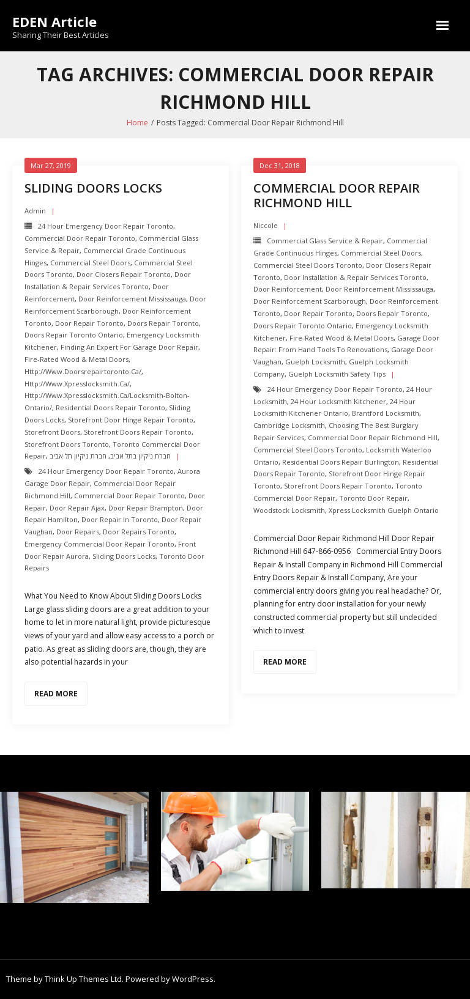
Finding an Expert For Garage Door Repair (129, 347)
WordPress (193, 978)
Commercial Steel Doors (90, 262)
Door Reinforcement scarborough (309, 301)
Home (137, 122)
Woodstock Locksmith (289, 510)
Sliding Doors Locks (93, 188)
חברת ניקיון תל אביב (78, 455)
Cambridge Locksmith (289, 425)
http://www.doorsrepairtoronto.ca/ (82, 371)
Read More (56, 693)
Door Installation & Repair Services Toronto (355, 277)
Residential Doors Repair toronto (110, 407)
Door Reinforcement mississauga (132, 298)
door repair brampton (145, 507)
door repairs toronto (138, 531)
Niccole (265, 225)
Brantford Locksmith (385, 413)
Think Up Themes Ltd (83, 978)
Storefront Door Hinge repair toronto (130, 419)
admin (35, 210)
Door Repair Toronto (89, 323)
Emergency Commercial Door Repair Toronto (99, 543)
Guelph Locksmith (315, 361)
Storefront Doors (52, 432)
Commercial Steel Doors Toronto (307, 265)
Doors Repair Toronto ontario (73, 334)
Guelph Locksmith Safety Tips (337, 373)
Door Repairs (77, 531)
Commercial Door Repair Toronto (79, 238)
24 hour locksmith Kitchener (338, 401)
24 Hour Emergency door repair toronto (105, 225)
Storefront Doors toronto (66, 444)
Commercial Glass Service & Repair (325, 240)
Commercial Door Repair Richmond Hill (336, 195)
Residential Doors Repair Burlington (340, 461)
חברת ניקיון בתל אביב (140, 455)
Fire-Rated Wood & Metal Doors (76, 359)
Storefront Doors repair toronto (138, 432)
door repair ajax (77, 507)
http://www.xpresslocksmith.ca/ (77, 383)
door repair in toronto (119, 519)
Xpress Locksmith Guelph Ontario (384, 510)
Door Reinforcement (287, 288)
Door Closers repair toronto (123, 274)
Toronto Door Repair (373, 498)
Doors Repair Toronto (163, 323)
